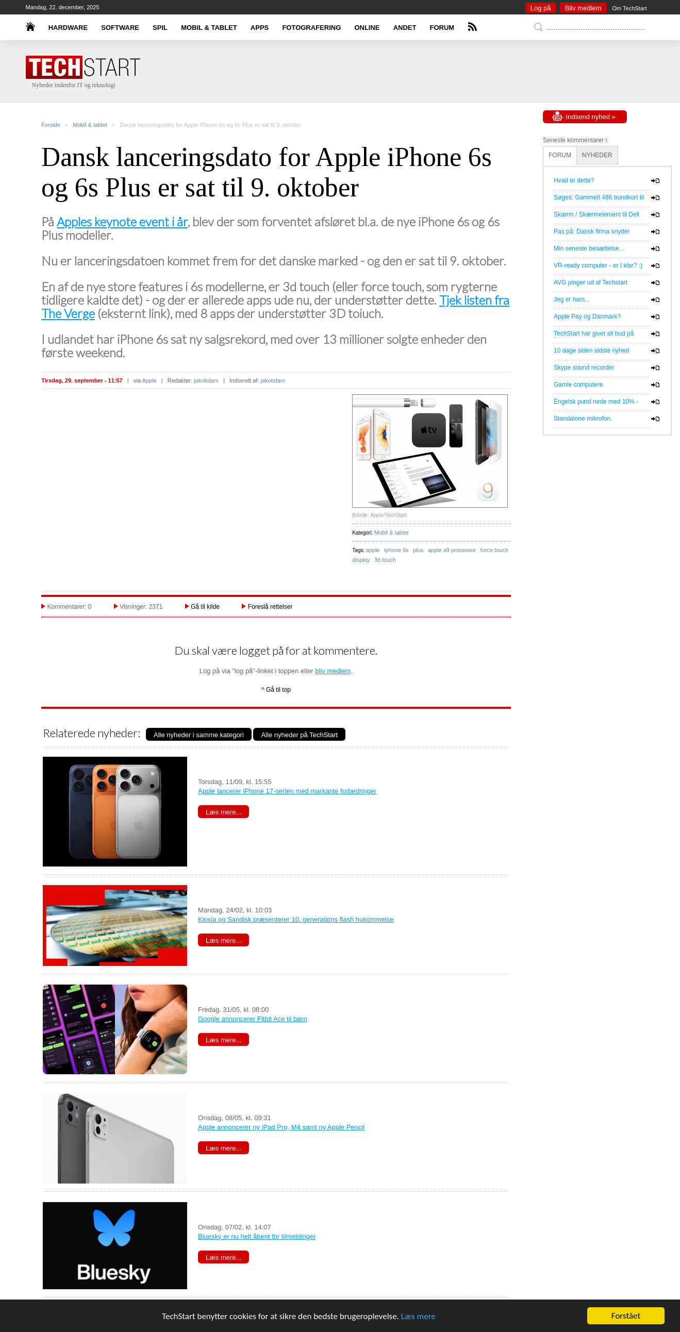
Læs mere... (223, 812)
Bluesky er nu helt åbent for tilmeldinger (257, 1236)
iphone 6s (396, 550)
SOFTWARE (120, 27)
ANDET (405, 27)
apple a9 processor (452, 550)
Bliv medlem (583, 8)
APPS (260, 27)
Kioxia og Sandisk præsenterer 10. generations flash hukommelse (295, 919)
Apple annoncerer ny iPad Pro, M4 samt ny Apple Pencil (281, 1127)
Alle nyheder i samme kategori (199, 735)
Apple (149, 380)
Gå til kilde (205, 606)
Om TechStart (629, 8)
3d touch (385, 560)
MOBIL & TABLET (209, 27)
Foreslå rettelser (270, 606)
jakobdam (206, 380)
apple (373, 550)
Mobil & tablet (90, 125)
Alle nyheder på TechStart (299, 735)
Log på (540, 8)
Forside (50, 125)
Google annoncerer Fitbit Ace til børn (252, 1019)
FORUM (442, 27)
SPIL (160, 27)
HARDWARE (68, 27)
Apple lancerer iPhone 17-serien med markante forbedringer (287, 791)
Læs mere (418, 1316)
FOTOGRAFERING (311, 27)
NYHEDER (597, 155)
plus (418, 550)
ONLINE (366, 27)
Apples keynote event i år (122, 221)
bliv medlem (333, 671)
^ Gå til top (276, 689)
